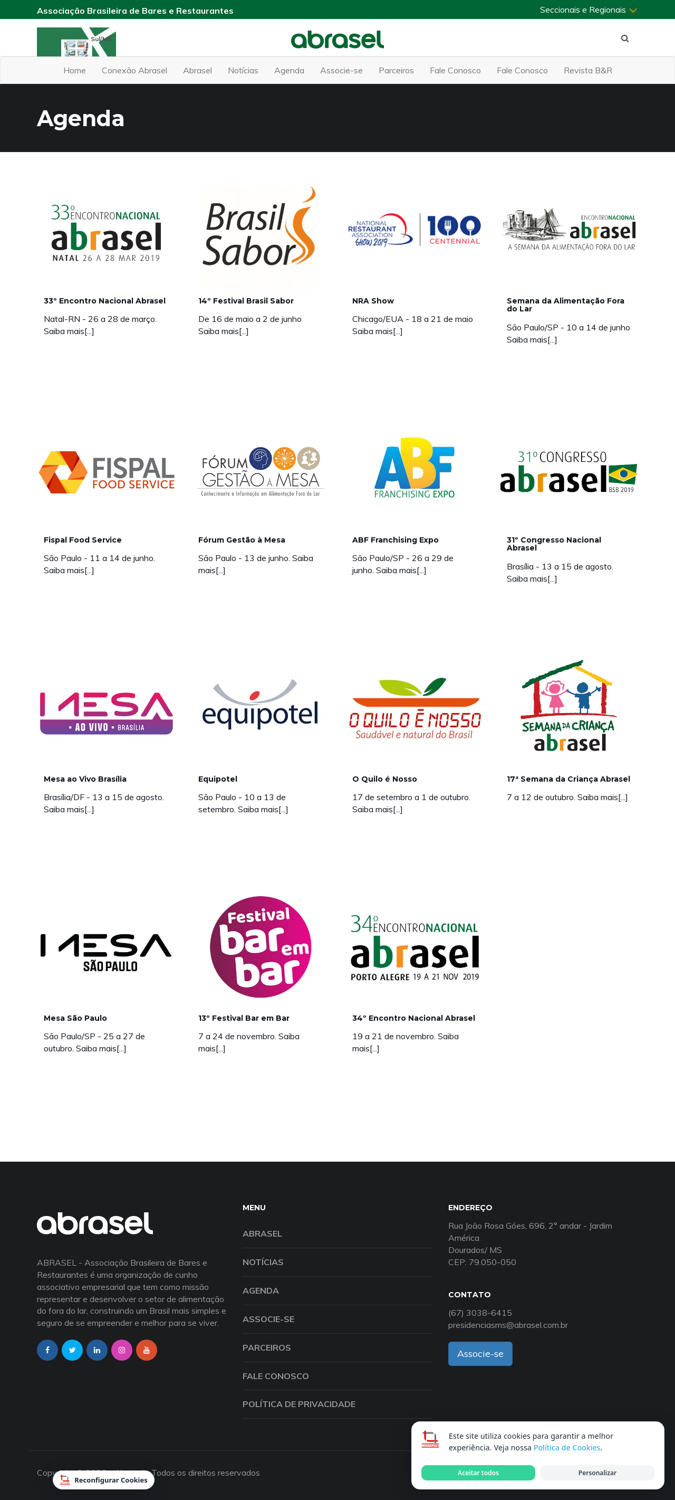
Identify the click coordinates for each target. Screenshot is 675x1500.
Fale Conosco (455, 70)
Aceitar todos (478, 1472)
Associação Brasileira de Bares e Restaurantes (135, 10)
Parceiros (396, 70)
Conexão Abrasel (134, 70)
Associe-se (341, 70)
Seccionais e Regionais (589, 9)
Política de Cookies (567, 1447)
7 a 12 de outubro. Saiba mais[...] (567, 797)
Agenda (289, 70)
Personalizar (597, 1472)
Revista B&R (588, 70)
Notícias (243, 70)
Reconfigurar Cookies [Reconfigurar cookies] (104, 1480)
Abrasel (197, 70)
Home (74, 70)
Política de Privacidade (299, 1404)
